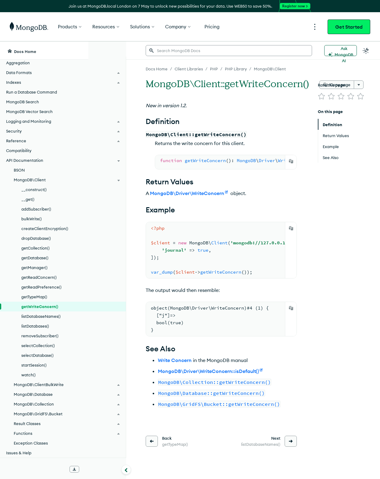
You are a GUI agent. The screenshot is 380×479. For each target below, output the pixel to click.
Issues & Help (18, 452)
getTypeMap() (34, 296)
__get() (27, 199)
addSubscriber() (36, 209)
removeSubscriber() (40, 335)
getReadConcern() (39, 277)
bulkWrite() (31, 218)
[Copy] (291, 161)
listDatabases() (35, 326)
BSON (19, 170)
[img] (321, 96)
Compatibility (18, 150)
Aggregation (18, 62)
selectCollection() (38, 345)
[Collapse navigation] (88, 469)
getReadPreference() (41, 287)
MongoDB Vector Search (29, 111)
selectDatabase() (37, 355)
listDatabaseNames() (41, 316)
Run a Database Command (31, 92)
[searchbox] (201, 50)
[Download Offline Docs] (74, 469)
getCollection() (35, 248)
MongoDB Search (22, 101)
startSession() (34, 365)
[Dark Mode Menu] (366, 50)
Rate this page (331, 85)
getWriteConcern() (39, 306)
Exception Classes (31, 443)
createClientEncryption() (44, 228)
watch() (28, 374)
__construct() (34, 189)
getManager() (34, 267)
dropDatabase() (36, 238)
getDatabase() (34, 257)
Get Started (349, 27)
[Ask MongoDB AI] (340, 50)
